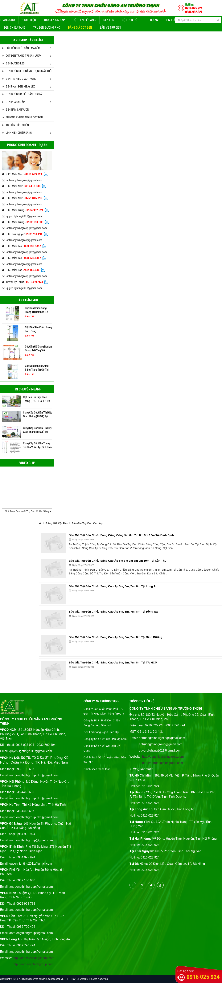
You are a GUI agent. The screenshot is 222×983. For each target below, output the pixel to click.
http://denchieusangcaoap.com (33, 958)
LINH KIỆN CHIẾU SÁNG (17, 132)
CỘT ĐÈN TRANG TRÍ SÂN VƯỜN (21, 55)
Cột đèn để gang (84, 20)
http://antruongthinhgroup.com (33, 964)
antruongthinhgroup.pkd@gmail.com (24, 228)
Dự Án (154, 20)
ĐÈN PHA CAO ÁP (13, 102)
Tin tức (171, 20)
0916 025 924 (203, 976)
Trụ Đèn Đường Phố (46, 27)
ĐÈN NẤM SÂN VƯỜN (15, 109)
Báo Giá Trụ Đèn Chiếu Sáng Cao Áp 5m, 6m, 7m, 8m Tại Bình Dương (115, 637)
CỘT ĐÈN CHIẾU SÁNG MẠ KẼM (21, 48)
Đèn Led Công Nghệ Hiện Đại (101, 732)
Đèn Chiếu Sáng (14, 27)
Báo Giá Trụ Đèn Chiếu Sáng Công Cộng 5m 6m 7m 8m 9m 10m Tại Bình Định (121, 535)
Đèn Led (108, 20)
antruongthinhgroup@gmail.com (22, 180)
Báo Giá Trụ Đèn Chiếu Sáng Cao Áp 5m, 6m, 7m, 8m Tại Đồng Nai (113, 611)
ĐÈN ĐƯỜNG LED (13, 63)
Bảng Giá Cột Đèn (80, 27)
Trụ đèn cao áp (54, 20)
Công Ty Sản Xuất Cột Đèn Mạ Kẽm (105, 738)
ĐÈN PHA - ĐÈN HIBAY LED (18, 86)
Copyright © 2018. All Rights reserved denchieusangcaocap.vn (32, 979)
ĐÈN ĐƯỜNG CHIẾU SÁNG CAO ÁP (22, 94)
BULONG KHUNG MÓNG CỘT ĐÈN (22, 117)
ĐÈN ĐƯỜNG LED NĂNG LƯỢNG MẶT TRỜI (27, 71)
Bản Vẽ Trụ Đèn (110, 27)
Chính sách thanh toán (97, 769)
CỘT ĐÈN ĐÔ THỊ (132, 20)
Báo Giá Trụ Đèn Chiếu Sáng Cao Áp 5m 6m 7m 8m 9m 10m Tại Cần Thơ (117, 560)
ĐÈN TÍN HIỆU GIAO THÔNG (19, 78)
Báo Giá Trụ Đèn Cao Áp (87, 523)
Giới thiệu (29, 20)
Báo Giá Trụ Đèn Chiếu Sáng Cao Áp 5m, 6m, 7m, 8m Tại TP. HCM (113, 662)
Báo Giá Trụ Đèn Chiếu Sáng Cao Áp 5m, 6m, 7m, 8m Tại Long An (113, 586)
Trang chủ (7, 20)
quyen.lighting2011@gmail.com (22, 216)
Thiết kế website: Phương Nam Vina (89, 979)
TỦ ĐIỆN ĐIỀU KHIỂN (15, 125)
